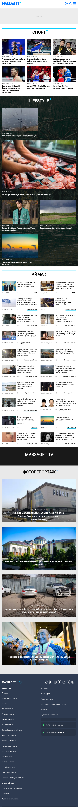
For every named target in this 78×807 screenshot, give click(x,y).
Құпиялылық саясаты (49, 715)
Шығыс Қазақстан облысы (65, 410)
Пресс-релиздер (47, 699)
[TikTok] (46, 682)
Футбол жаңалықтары (10, 799)
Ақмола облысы (32, 309)
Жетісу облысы (32, 443)
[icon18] (20, 682)
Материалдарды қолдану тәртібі (53, 704)
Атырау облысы (70, 325)
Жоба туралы (46, 694)
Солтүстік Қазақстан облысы (13, 778)
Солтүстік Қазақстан (30, 410)
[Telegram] (69, 682)
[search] (70, 3)
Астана (35, 292)
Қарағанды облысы (30, 360)
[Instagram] (64, 682)
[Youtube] (50, 682)
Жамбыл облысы (70, 343)
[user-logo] (66, 5)
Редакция (44, 710)
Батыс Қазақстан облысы (26, 342)
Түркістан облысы (31, 393)
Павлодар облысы (70, 393)
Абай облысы (71, 427)
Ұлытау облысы (70, 443)
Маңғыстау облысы (69, 376)
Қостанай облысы (70, 360)
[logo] (11, 3)
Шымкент (34, 427)
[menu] (74, 3)
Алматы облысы (31, 325)
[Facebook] (59, 682)
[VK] (55, 682)
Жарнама (44, 688)
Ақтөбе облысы (71, 309)
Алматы (73, 292)
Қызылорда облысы (30, 376)
